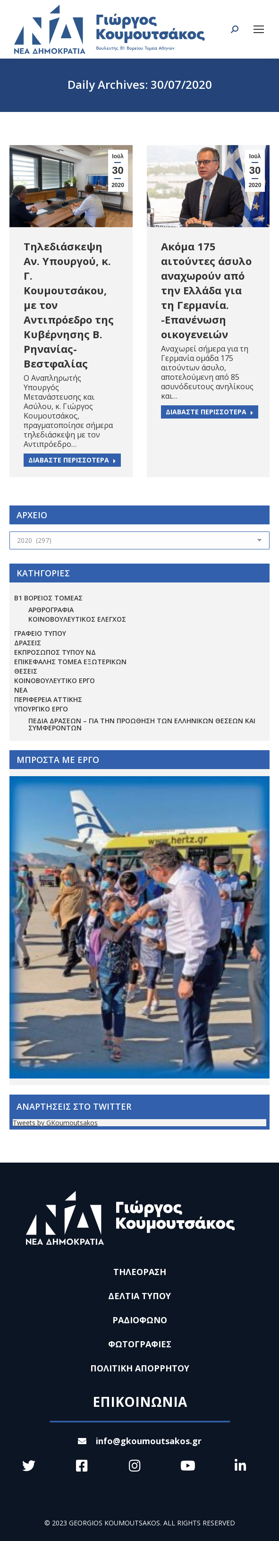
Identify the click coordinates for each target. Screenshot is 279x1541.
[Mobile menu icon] (259, 29)
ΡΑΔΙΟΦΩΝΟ (139, 1320)
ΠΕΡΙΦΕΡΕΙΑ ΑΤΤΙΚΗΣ (48, 699)
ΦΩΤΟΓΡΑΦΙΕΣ (139, 1344)
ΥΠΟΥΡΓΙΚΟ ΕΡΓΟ (41, 708)
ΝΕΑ (20, 689)
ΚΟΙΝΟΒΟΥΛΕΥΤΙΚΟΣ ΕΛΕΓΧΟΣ (77, 619)
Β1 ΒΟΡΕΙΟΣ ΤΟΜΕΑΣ (48, 597)
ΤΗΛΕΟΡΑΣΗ (139, 1271)
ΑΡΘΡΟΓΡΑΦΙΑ (51, 609)
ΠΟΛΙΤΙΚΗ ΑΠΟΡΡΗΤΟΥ (139, 1368)
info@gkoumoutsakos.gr (140, 1441)
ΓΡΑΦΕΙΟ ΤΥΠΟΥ (40, 633)
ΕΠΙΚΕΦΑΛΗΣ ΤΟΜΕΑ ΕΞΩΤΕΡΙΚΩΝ (70, 661)
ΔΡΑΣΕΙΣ (27, 642)
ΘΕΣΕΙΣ (25, 671)
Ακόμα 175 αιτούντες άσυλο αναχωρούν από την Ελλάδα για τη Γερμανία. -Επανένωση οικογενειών (206, 290)
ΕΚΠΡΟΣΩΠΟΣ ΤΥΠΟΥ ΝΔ (55, 652)
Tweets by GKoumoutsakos (55, 1122)
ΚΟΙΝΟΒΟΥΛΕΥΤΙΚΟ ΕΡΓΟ (54, 680)
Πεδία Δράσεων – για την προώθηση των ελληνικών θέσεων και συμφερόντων (141, 724)
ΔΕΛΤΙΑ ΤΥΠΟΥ (139, 1295)
